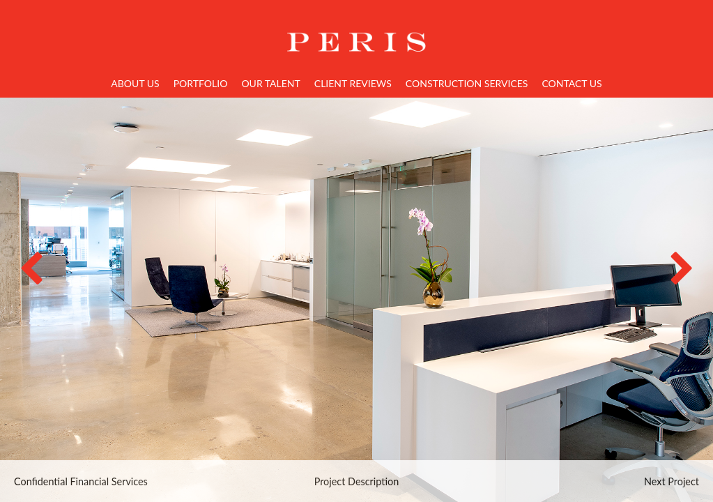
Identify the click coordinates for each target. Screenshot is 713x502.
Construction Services (467, 83)
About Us (135, 83)
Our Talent (270, 83)
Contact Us (571, 83)
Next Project (671, 481)
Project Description (356, 481)
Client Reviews (353, 83)
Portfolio (201, 83)
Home (357, 33)
